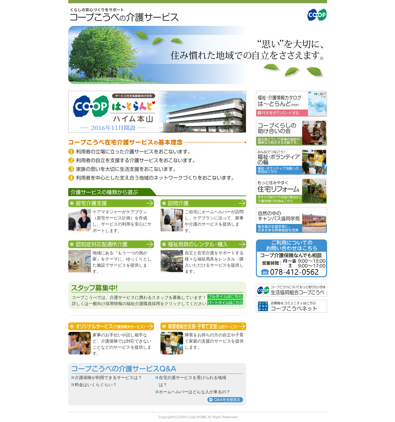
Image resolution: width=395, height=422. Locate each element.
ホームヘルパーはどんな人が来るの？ (194, 391)
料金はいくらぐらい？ (96, 384)
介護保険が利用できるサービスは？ (108, 377)
